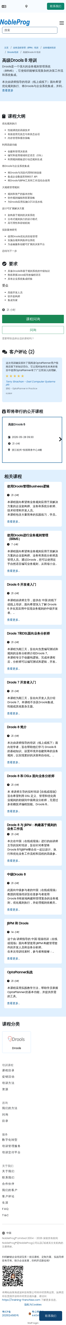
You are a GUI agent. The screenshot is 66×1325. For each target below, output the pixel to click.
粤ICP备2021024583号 (10, 1313)
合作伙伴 (8, 1184)
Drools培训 (12, 52)
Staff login (33, 1323)
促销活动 (8, 1077)
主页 (6, 47)
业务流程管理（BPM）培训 (25, 47)
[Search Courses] (29, 30)
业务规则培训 (49, 47)
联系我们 (50, 1316)
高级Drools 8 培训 (31, 52)
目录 (5, 1121)
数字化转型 (10, 1140)
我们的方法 (10, 1108)
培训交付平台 (11, 1152)
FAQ (5, 1209)
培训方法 (8, 1083)
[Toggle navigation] (61, 22)
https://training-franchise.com (21, 1300)
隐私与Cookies (33, 1304)
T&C (5, 1215)
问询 (33, 330)
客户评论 (8, 1196)
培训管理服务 (11, 1146)
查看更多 (7, 90)
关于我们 (8, 1171)
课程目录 (8, 1070)
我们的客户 (10, 1190)
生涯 (5, 1203)
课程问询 (33, 319)
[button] (59, 439)
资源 (5, 1089)
